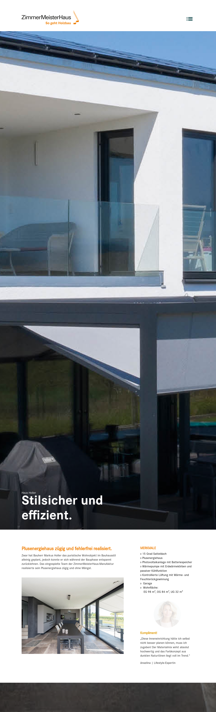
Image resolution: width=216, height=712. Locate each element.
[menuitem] (189, 17)
